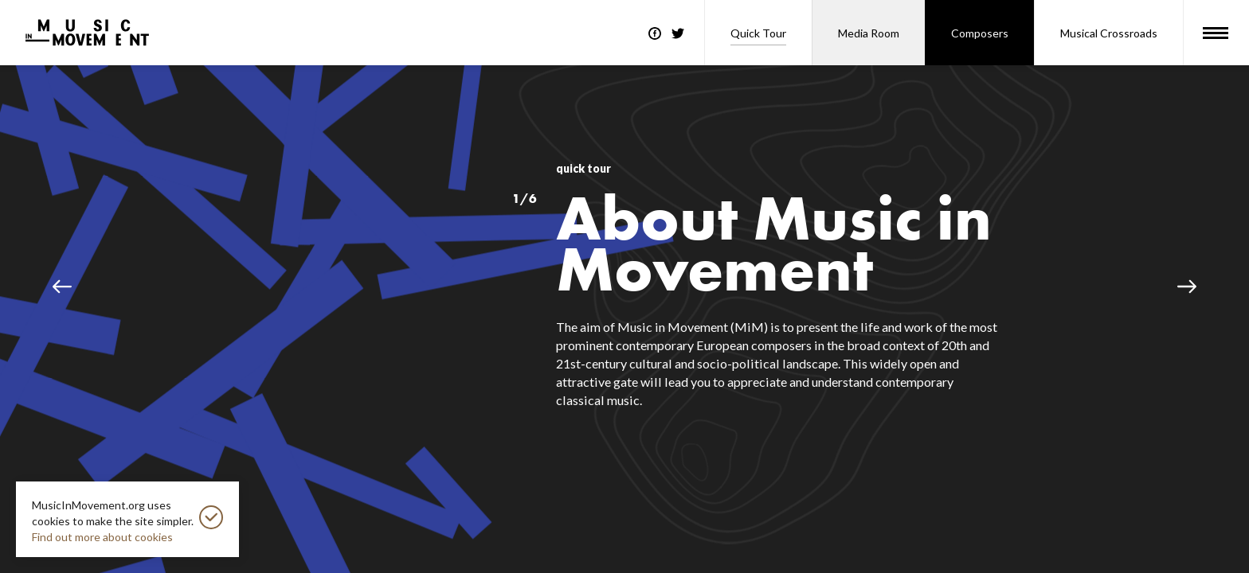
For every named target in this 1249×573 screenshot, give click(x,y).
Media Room (868, 33)
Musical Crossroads (1108, 33)
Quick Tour (758, 33)
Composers (979, 33)
